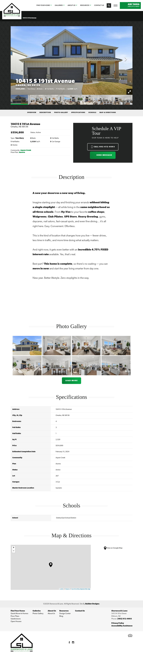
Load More (71, 381)
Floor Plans (15, 616)
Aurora (22, 152)
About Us (51, 613)
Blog (61, 616)
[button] (109, 5)
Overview (31, 112)
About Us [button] (71, 5)
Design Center (65, 613)
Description (45, 112)
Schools (92, 112)
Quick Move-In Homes (19, 613)
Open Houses (16, 621)
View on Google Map (113, 548)
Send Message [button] (104, 155)
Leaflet (61, 589)
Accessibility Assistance (121, 626)
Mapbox (67, 589)
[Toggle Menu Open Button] (115, 5)
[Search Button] (109, 5)
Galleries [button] (59, 5)
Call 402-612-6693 (104, 147)
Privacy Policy (117, 623)
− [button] (13, 551)
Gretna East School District (66, 518)
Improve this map (85, 589)
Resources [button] (84, 5)
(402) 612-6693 (124, 619)
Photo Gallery (61, 112)
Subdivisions (16, 619)
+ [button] (13, 547)
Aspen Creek (25, 150)
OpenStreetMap (75, 589)
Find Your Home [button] (43, 5)
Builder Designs (92, 604)
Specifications (78, 112)
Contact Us (99, 5)
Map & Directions (108, 112)
